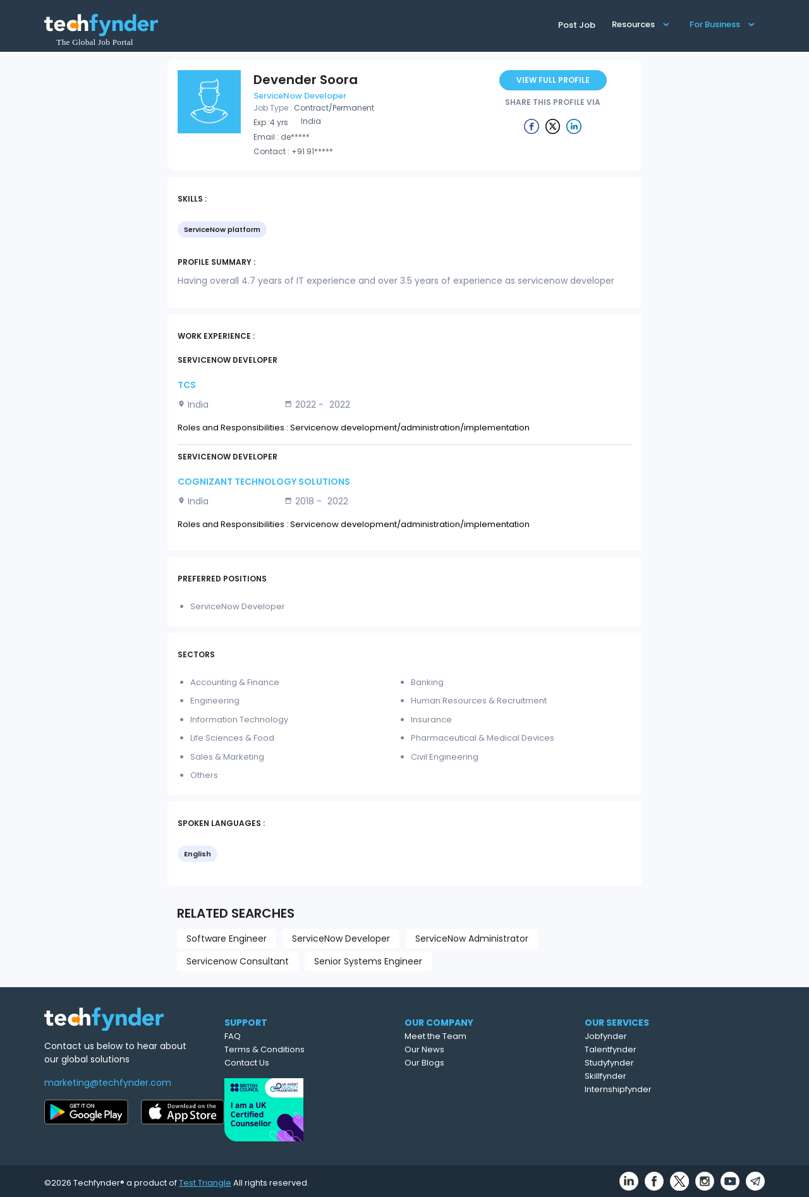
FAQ (282, 1036)
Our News (480, 1049)
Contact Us (296, 1063)
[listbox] (404, 230)
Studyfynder (666, 1063)
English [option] (197, 854)
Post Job (576, 25)
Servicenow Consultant (237, 961)
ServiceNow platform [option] (222, 229)
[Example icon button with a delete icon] (531, 125)
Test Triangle (205, 1179)
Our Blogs (480, 1063)
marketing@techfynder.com (107, 1082)
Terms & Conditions (314, 1049)
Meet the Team (491, 1036)
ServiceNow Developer (341, 938)
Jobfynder (663, 1036)
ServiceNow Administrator (471, 938)
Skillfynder (662, 1076)
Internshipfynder (675, 1089)
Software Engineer (226, 938)
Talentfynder (667, 1049)
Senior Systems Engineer (368, 961)
